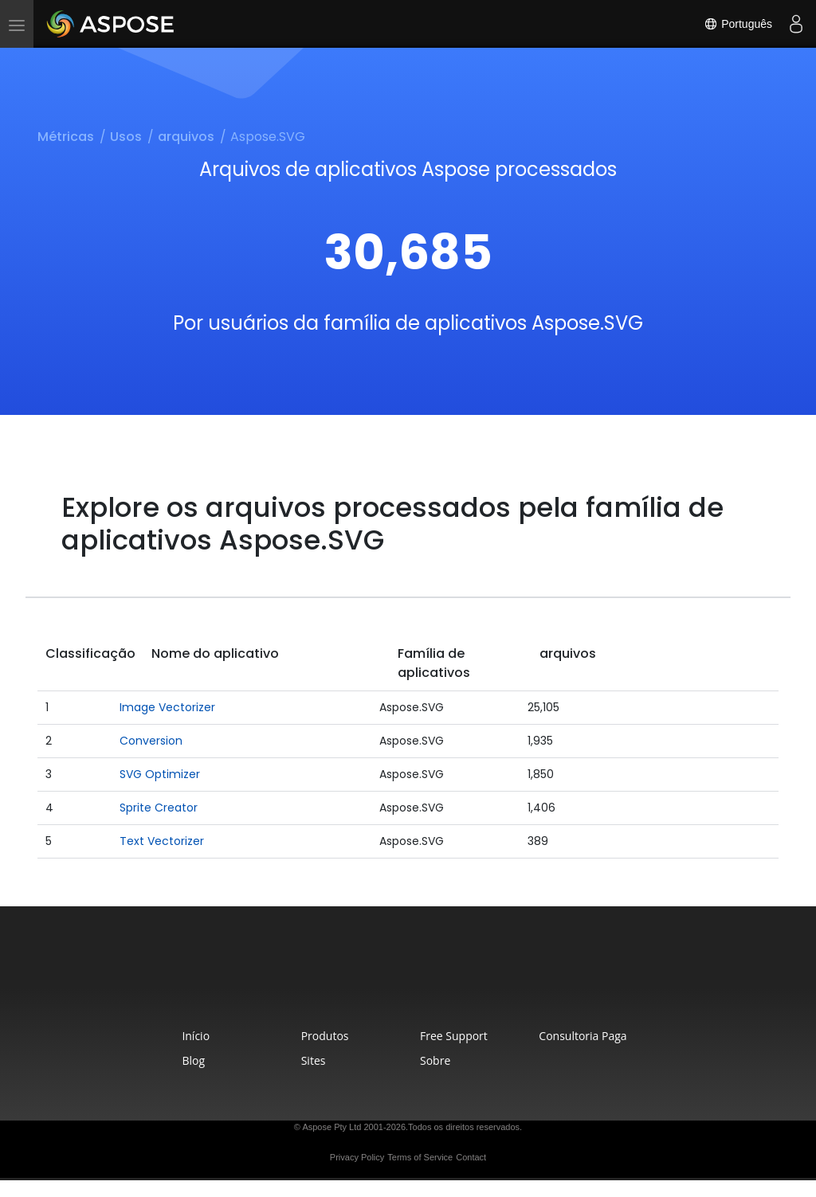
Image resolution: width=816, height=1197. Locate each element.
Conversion (151, 741)
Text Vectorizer (162, 841)
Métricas (65, 136)
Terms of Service (420, 1157)
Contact (471, 1157)
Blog (193, 1060)
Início (196, 1035)
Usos (126, 136)
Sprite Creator (159, 808)
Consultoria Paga (582, 1035)
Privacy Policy (357, 1157)
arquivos (186, 136)
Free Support (454, 1035)
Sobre (435, 1060)
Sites (313, 1060)
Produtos (325, 1035)
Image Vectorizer (167, 707)
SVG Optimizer (160, 774)
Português (738, 24)
